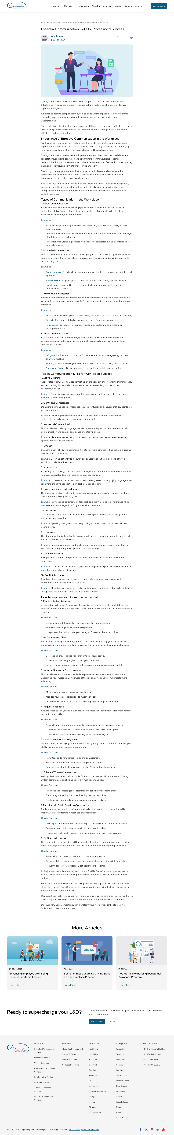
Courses (107, 6)
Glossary (119, 1096)
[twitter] (157, 1129)
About (118, 1112)
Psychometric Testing (43, 1077)
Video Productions (69, 1059)
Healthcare (93, 1049)
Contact (138, 6)
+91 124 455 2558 (150, 1059)
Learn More (16, 985)
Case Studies (121, 1086)
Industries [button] (82, 6)
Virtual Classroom (41, 1063)
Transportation (95, 1112)
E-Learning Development (72, 1049)
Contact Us (114, 1021)
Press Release (122, 1102)
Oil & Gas (92, 1107)
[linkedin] (146, 1129)
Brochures (120, 1091)
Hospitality (93, 1054)
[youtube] (163, 1129)
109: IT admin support (152, 1054)
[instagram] (152, 1129)
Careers (128, 6)
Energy (92, 1096)
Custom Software (69, 1054)
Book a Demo (159, 6)
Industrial (93, 1065)
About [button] (95, 6)
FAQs (118, 1107)
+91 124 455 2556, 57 (152, 1065)
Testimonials (121, 1075)
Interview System (41, 1082)
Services (119, 1054)
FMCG (91, 1081)
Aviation (92, 1070)
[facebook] (140, 1129)
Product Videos (122, 1081)
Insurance (93, 1075)
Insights (117, 6)
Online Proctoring (42, 1058)
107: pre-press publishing (154, 1049)
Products (120, 1049)
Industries (120, 1059)
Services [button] (68, 6)
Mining (92, 1102)
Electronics (93, 1086)
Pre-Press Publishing (70, 1065)
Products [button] (55, 6)
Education (93, 1059)
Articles (45, 22)
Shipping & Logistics (97, 1091)
